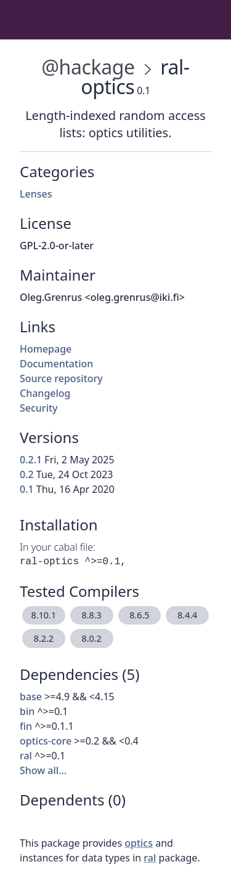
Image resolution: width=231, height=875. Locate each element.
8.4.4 (187, 615)
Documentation (56, 363)
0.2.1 (31, 459)
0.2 (27, 474)
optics (138, 843)
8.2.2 (44, 638)
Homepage (45, 349)
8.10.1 (44, 615)
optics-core (45, 741)
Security (39, 408)
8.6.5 (139, 615)
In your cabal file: (57, 547)
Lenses (36, 194)
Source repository (61, 378)
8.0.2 (91, 638)
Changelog (45, 393)
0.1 (27, 489)
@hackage (87, 67)
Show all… (43, 770)
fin (26, 726)
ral (26, 755)
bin (27, 711)
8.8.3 (91, 615)
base (31, 696)
